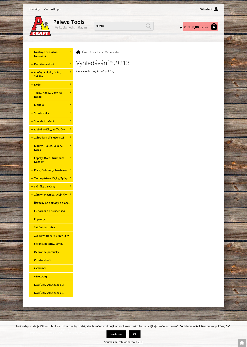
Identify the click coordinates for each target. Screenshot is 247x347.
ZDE (140, 342)
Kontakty (34, 9)
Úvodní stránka (91, 52)
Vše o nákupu (52, 9)
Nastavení (116, 334)
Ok (135, 334)
